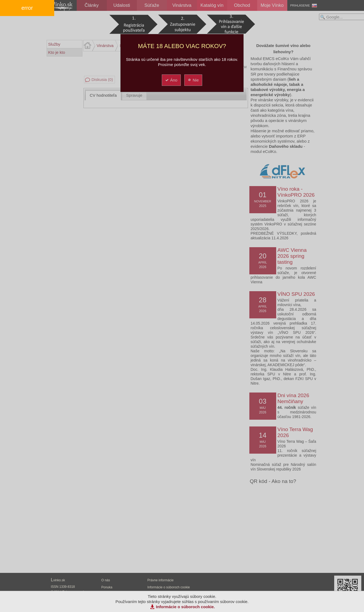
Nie (193, 80)
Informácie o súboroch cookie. (185, 606)
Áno (171, 80)
